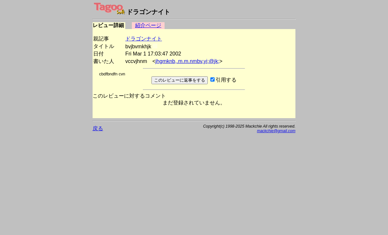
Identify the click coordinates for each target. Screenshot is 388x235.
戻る (98, 128)
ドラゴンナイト (143, 38)
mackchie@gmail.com (276, 131)
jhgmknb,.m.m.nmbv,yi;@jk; (187, 61)
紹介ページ (148, 25)
